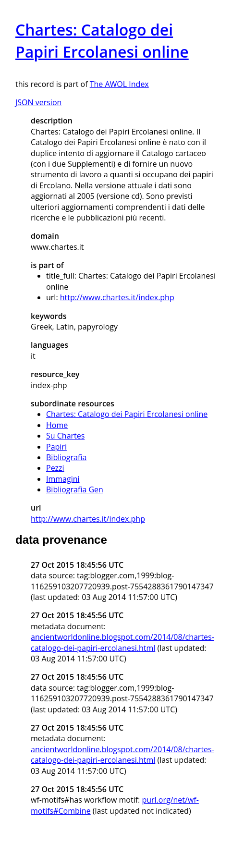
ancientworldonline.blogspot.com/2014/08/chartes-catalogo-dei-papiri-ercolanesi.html (122, 642)
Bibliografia (66, 457)
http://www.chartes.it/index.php (117, 297)
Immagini (63, 479)
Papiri (56, 446)
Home (57, 425)
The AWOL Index (119, 84)
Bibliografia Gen (74, 489)
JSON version (38, 102)
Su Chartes (65, 435)
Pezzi (55, 468)
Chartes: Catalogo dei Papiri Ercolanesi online (127, 414)
